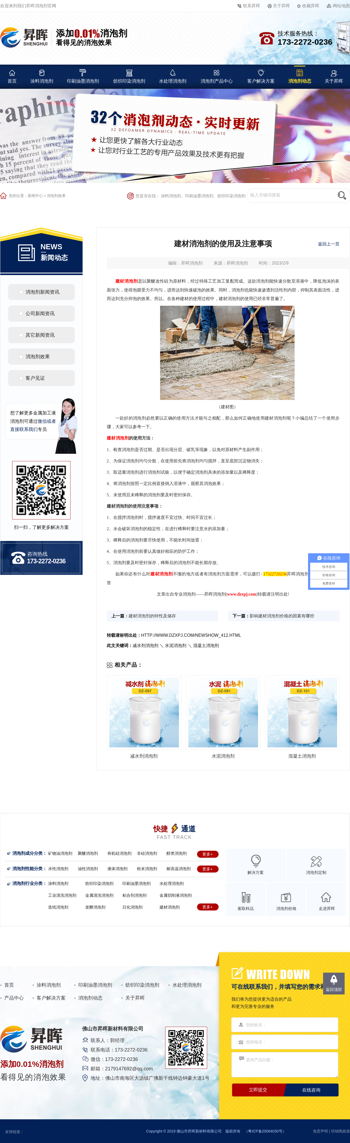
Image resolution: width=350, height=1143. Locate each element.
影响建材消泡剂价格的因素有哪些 (282, 616)
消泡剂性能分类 (27, 868)
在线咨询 (311, 1090)
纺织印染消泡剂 (129, 81)
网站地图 (341, 5)
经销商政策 (340, 1131)
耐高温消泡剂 (179, 868)
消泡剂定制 (316, 872)
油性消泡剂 (88, 868)
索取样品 (246, 908)
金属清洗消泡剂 (99, 895)
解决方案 (256, 872)
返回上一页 (329, 244)
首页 (12, 81)
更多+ (207, 854)
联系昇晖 (251, 5)
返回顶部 (334, 989)
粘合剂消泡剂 (134, 895)
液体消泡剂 (117, 868)
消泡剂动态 (299, 81)
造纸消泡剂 (58, 907)
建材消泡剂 (170, 907)
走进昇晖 (327, 908)
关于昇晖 (281, 5)
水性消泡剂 (58, 868)
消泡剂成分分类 (27, 853)
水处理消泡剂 (172, 81)
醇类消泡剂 (177, 853)
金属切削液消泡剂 (176, 895)
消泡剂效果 (56, 196)
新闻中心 (35, 196)
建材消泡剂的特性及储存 (152, 616)
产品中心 (14, 998)
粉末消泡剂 (147, 868)
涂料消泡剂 (41, 81)
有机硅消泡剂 (119, 853)
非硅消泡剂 (147, 853)
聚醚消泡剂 (88, 853)
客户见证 (35, 378)
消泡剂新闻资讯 (42, 292)
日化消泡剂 (132, 907)
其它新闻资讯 (40, 335)
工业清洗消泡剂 (62, 895)
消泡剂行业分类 (27, 883)
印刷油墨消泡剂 (83, 81)
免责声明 (320, 1131)
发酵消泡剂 (95, 907)
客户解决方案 (261, 81)
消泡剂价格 (286, 908)
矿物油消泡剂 (60, 853)
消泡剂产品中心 (217, 81)
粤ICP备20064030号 (265, 1131)
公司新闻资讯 (40, 313)
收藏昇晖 (310, 5)
